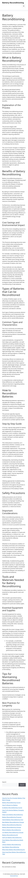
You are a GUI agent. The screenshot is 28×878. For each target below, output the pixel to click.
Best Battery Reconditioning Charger (13, 822)
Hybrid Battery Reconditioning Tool (12, 820)
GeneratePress (14, 875)
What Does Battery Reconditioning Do (13, 849)
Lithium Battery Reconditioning (11, 844)
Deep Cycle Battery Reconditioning (12, 814)
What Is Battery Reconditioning (11, 830)
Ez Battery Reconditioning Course (12, 808)
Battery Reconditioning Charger (11, 827)
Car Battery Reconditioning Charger (12, 832)
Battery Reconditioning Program (11, 817)
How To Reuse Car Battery (10, 805)
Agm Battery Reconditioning (10, 847)
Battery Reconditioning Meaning (12, 825)
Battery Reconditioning (13, 2)
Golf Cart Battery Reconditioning (12, 837)
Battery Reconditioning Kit (10, 835)
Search (4, 782)
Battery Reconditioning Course (11, 802)
